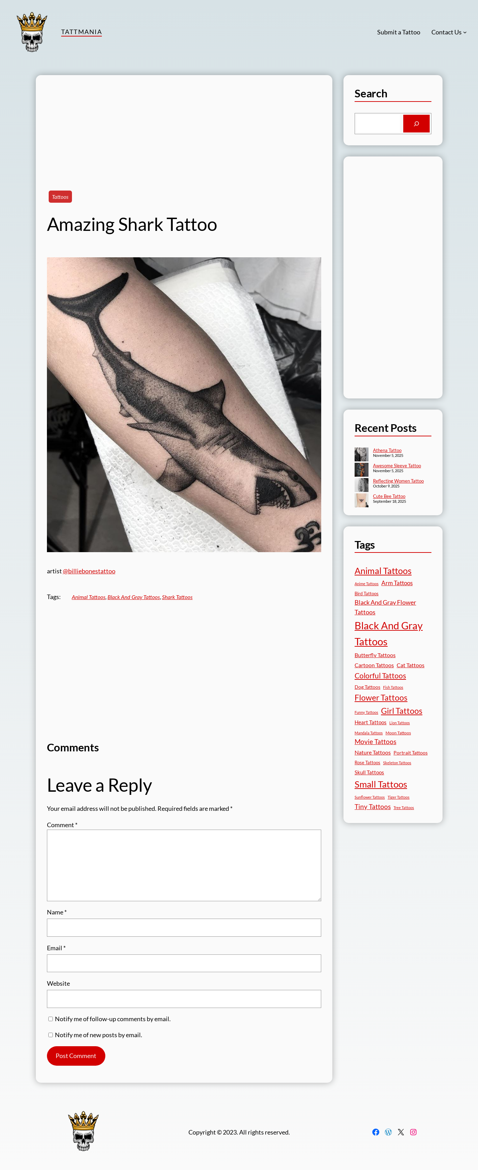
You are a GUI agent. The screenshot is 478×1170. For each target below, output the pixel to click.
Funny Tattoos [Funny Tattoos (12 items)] (366, 712)
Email (56, 948)
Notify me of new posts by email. (98, 1035)
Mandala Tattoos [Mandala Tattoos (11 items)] (369, 733)
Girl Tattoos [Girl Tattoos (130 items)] (401, 711)
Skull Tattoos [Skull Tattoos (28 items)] (369, 772)
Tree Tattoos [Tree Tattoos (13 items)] (404, 807)
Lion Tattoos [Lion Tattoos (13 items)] (399, 722)
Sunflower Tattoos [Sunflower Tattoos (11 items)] (370, 797)
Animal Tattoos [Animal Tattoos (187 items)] (383, 571)
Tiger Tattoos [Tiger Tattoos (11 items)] (399, 797)
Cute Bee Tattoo (389, 496)
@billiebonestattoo (89, 571)
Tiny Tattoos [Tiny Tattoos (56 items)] (373, 806)
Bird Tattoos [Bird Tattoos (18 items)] (367, 593)
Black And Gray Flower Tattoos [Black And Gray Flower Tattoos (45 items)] (385, 607)
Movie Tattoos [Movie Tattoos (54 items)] (375, 741)
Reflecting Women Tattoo (398, 481)
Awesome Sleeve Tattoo (397, 465)
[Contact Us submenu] (465, 32)
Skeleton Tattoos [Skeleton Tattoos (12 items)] (397, 762)
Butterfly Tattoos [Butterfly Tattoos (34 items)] (375, 655)
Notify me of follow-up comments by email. (113, 1019)
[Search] (416, 124)
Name (57, 912)
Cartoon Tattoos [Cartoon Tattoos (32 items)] (374, 665)
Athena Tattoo (387, 450)
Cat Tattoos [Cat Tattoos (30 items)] (410, 665)
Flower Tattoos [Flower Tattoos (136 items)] (381, 697)
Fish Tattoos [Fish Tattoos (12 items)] (393, 687)
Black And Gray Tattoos (133, 597)
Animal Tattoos (89, 597)
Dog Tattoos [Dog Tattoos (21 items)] (367, 687)
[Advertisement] (184, 123)
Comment (62, 825)
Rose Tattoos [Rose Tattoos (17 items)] (367, 762)
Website (58, 983)
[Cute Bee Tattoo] (361, 501)
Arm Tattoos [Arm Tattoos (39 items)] (397, 583)
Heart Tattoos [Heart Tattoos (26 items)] (371, 722)
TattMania (81, 31)
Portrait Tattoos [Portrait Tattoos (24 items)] (411, 753)
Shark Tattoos (177, 597)
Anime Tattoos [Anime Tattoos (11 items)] (367, 583)
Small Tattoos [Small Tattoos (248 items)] (381, 784)
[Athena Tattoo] (361, 455)
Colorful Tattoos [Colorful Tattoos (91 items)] (380, 675)
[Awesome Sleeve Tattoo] (361, 470)
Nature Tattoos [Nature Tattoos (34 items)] (373, 752)
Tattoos (60, 196)
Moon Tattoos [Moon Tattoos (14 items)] (398, 732)
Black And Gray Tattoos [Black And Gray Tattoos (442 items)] (389, 633)
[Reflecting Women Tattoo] (361, 485)
